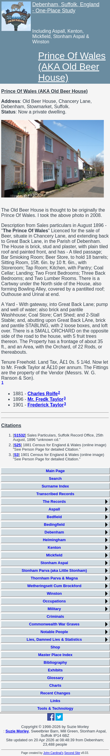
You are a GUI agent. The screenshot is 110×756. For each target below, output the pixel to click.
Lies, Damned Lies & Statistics (54, 639)
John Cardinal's (53, 753)
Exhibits (55, 670)
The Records (54, 501)
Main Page (55, 471)
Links (55, 701)
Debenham (54, 532)
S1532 (19, 435)
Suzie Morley (17, 731)
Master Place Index (55, 655)
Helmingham (54, 540)
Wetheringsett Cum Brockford (54, 586)
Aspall (54, 509)
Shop (55, 647)
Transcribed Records (55, 494)
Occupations (54, 601)
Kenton (54, 547)
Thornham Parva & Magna (54, 578)
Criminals (55, 616)
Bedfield (54, 517)
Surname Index (55, 486)
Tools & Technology (55, 708)
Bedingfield (54, 524)
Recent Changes (55, 693)
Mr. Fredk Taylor (45, 399)
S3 (16, 454)
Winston (54, 593)
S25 (17, 445)
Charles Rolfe (43, 393)
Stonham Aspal (54, 563)
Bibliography (55, 662)
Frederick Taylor (46, 404)
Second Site (72, 753)
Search (55, 478)
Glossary (55, 678)
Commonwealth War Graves (54, 624)
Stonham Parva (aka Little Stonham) (54, 570)
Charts (55, 685)
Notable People (54, 632)
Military (54, 609)
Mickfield (54, 555)
